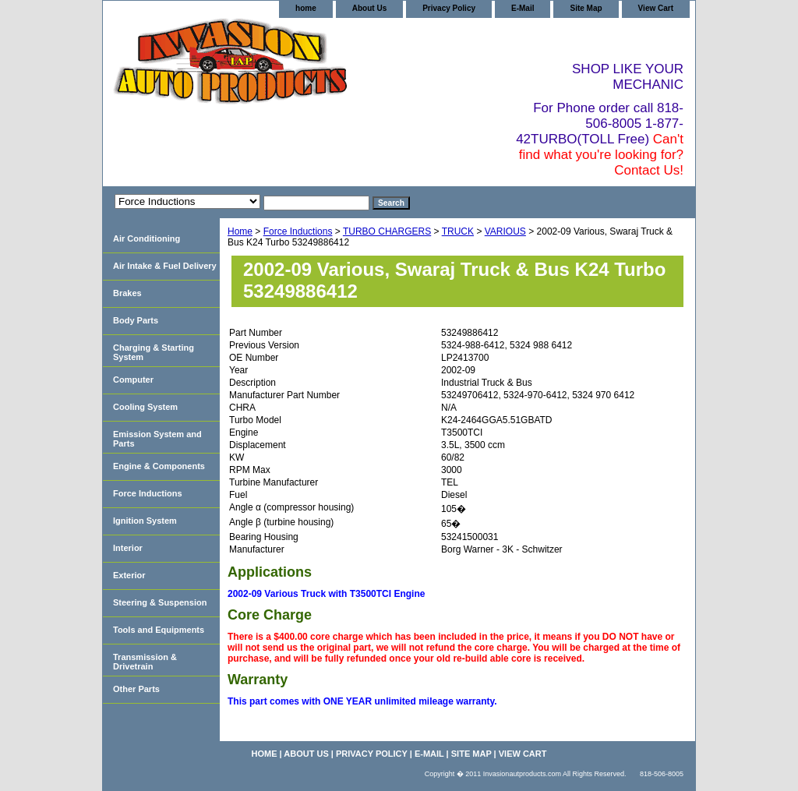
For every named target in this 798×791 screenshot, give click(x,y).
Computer (133, 379)
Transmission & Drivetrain (145, 661)
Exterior (129, 575)
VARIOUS (505, 231)
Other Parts (136, 689)
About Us (369, 8)
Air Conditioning (146, 238)
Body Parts (135, 320)
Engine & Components (159, 466)
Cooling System (145, 406)
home (305, 8)
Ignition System (145, 520)
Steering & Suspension (160, 602)
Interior (128, 548)
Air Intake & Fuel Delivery (165, 265)
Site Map (586, 8)
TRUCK (458, 231)
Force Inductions (298, 231)
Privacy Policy (448, 8)
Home (240, 231)
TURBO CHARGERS (387, 231)
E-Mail (522, 8)
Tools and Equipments (158, 629)
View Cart (655, 8)
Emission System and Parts (157, 438)
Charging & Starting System (153, 352)
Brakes (127, 293)
